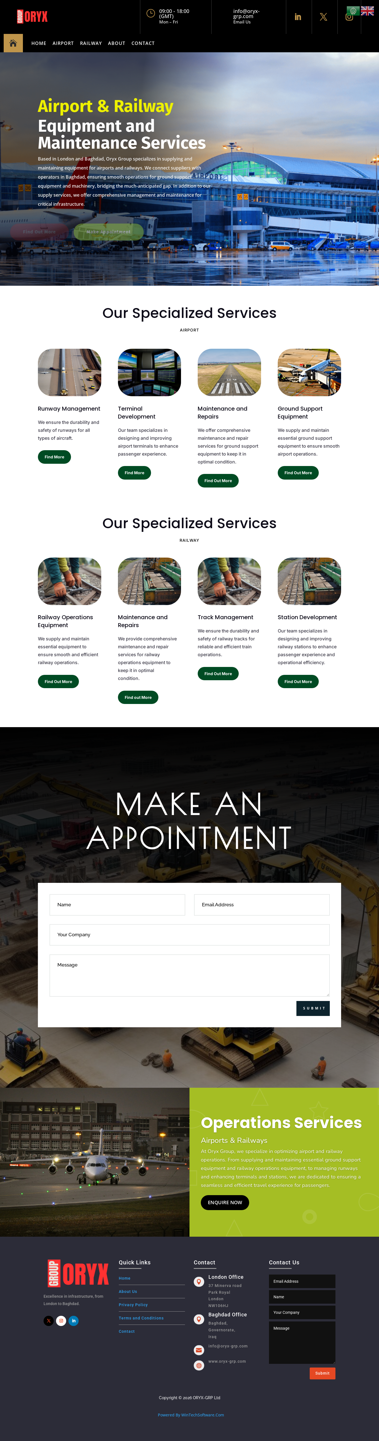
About (116, 43)
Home (38, 43)
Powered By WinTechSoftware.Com (191, 1415)
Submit (314, 1008)
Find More (54, 456)
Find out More (138, 697)
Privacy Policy (133, 1305)
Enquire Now (225, 1211)
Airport (63, 43)
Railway (91, 43)
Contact (143, 43)
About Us (128, 1291)
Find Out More (218, 480)
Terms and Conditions (141, 1318)
